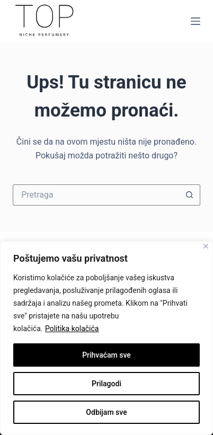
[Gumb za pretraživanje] (189, 195)
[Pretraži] (96, 195)
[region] (106, 338)
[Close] (205, 246)
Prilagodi (106, 383)
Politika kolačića (72, 328)
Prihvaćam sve (106, 355)
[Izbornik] (195, 21)
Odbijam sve (106, 412)
